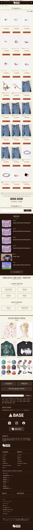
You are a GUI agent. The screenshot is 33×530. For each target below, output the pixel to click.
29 (24, 194)
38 (14, 196)
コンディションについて (7, 501)
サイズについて (6, 503)
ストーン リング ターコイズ (6, 26)
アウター (4, 461)
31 (28, 194)
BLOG (4, 493)
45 (28, 196)
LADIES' (5, 452)
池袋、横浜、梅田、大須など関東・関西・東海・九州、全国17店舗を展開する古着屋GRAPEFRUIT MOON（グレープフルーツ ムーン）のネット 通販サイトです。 (16, 440)
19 (3, 194)
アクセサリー (6, 5)
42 (22, 196)
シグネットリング (4, 48)
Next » (19, 198)
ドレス (4, 457)
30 (26, 194)
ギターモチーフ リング (15, 48)
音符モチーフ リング (25, 48)
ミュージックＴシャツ (12, 399)
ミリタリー (28, 399)
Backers (21, 401)
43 (24, 196)
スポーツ (6, 399)
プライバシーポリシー (7, 511)
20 (5, 194)
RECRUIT (20, 493)
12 (20, 193)
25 (16, 194)
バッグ (17, 401)
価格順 (28, 11)
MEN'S (19, 452)
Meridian (24, 401)
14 (24, 193)
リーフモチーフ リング (26, 26)
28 (22, 194)
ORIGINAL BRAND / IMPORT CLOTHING (12, 470)
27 (20, 194)
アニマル (24, 399)
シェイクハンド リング (15, 26)
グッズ (4, 467)
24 (14, 194)
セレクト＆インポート (7, 465)
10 (16, 193)
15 (26, 193)
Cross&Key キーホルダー (5, 92)
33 (3, 196)
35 (7, 196)
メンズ (4, 484)
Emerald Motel (8, 475)
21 (7, 194)
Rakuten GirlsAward (8, 402)
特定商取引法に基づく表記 (8, 509)
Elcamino (6, 479)
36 (9, 196)
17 (30, 193)
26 (18, 194)
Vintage (13, 402)
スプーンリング (4, 70)
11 (18, 193)
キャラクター (19, 399)
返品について (5, 505)
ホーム (1, 5)
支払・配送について (6, 507)
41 (20, 196)
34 (5, 196)
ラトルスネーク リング (15, 70)
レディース (5, 473)
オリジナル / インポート (22, 463)
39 (16, 196)
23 (12, 194)
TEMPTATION (7, 488)
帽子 (11, 401)
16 (28, 193)
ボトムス (4, 459)
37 (12, 196)
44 (26, 196)
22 (9, 194)
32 (31, 194)
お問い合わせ (5, 513)
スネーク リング (24, 70)
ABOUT (5, 436)
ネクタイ (14, 401)
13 (22, 193)
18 (1, 194)
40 (18, 196)
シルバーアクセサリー (6, 401)
